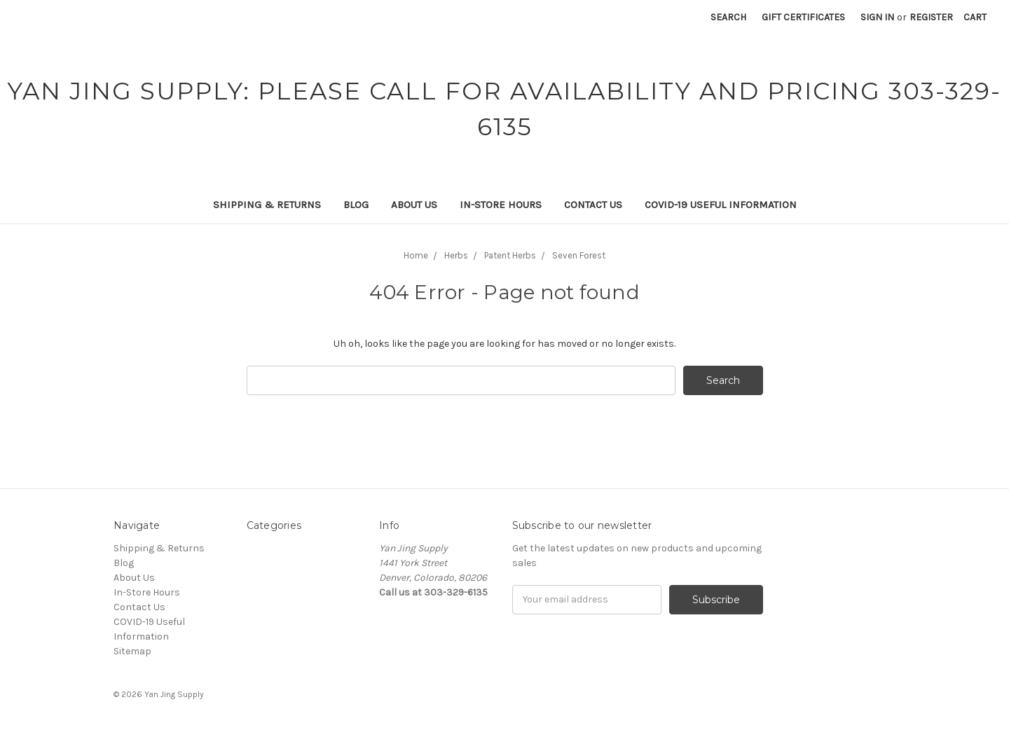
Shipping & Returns (267, 204)
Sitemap (132, 651)
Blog (356, 204)
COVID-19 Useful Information (721, 204)
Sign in (877, 17)
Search (728, 17)
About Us (414, 204)
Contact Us (593, 204)
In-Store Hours (501, 204)
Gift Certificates (803, 17)
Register (931, 17)
